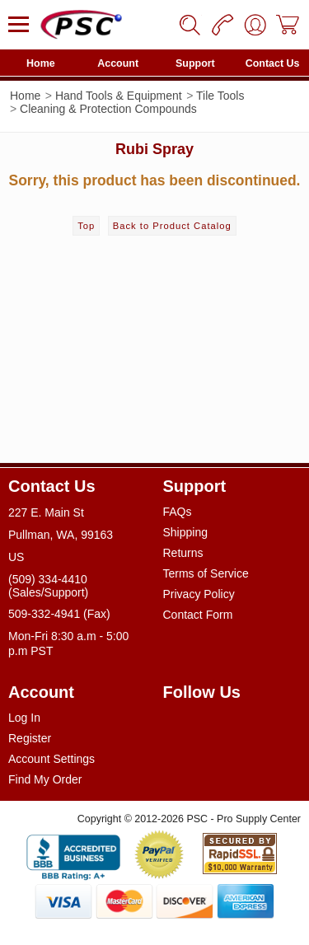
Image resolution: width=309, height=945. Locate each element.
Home (40, 63)
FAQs (177, 511)
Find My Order (45, 779)
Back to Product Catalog (172, 226)
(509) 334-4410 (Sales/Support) (48, 586)
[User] (255, 24)
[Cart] (288, 24)
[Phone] (222, 24)
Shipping (185, 532)
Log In (24, 717)
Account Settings (51, 758)
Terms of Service (206, 573)
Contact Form (198, 614)
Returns (183, 552)
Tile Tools (220, 95)
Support (195, 63)
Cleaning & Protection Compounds (108, 108)
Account (117, 63)
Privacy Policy (199, 594)
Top (86, 226)
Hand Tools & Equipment (118, 95)
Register (29, 738)
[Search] (189, 24)
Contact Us (273, 63)
